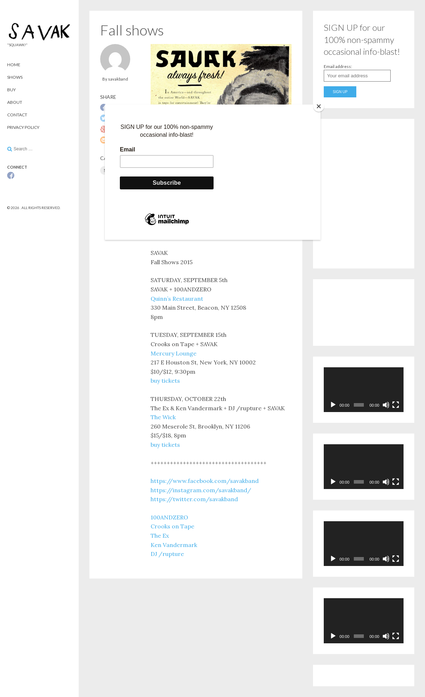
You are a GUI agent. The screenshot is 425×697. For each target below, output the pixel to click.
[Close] (318, 106)
